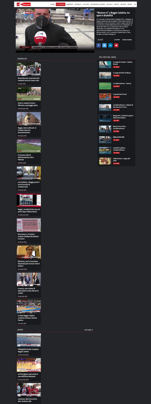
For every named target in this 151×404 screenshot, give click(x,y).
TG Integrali (61, 4)
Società (123, 4)
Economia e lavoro (97, 4)
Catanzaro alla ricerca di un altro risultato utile (28, 378)
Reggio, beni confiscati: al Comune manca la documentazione (29, 127)
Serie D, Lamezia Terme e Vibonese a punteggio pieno (27, 103)
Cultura (86, 4)
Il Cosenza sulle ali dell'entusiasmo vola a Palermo (28, 151)
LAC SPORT (117, 40)
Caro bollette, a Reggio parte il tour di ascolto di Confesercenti (28, 175)
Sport (130, 4)
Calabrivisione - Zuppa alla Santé (121, 159)
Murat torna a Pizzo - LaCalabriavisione (119, 127)
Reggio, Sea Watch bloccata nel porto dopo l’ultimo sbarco (27, 199)
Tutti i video (88, 310)
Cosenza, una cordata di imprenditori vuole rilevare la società (27, 274)
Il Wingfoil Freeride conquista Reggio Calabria (27, 330)
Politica (109, 4)
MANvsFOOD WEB (118, 137)
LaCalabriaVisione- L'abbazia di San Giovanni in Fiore (123, 106)
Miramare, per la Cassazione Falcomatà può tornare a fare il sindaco (28, 248)
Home (52, 4)
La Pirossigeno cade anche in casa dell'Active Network (28, 354)
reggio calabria (127, 40)
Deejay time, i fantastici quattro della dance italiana (123, 116)
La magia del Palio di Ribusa (122, 73)
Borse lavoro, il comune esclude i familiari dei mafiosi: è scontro (28, 223)
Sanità (116, 4)
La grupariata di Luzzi (120, 94)
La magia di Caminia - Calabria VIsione (122, 63)
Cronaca (77, 4)
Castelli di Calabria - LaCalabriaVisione (119, 149)
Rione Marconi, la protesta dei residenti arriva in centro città (27, 79)
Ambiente (69, 4)
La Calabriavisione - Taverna (122, 83)
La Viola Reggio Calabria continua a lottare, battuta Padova (28, 300)
